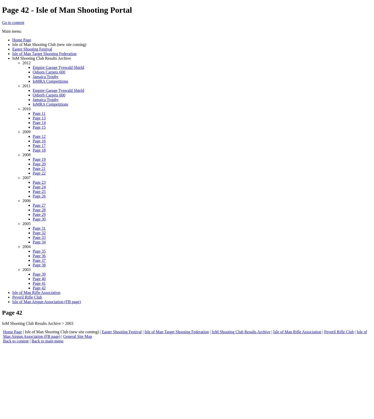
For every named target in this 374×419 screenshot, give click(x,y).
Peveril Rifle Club (339, 332)
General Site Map (77, 336)
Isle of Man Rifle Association (297, 332)
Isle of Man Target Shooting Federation (176, 332)
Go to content (13, 22)
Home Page (12, 332)
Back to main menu (48, 341)
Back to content (16, 341)
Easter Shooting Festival (122, 332)
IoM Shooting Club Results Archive (241, 332)
